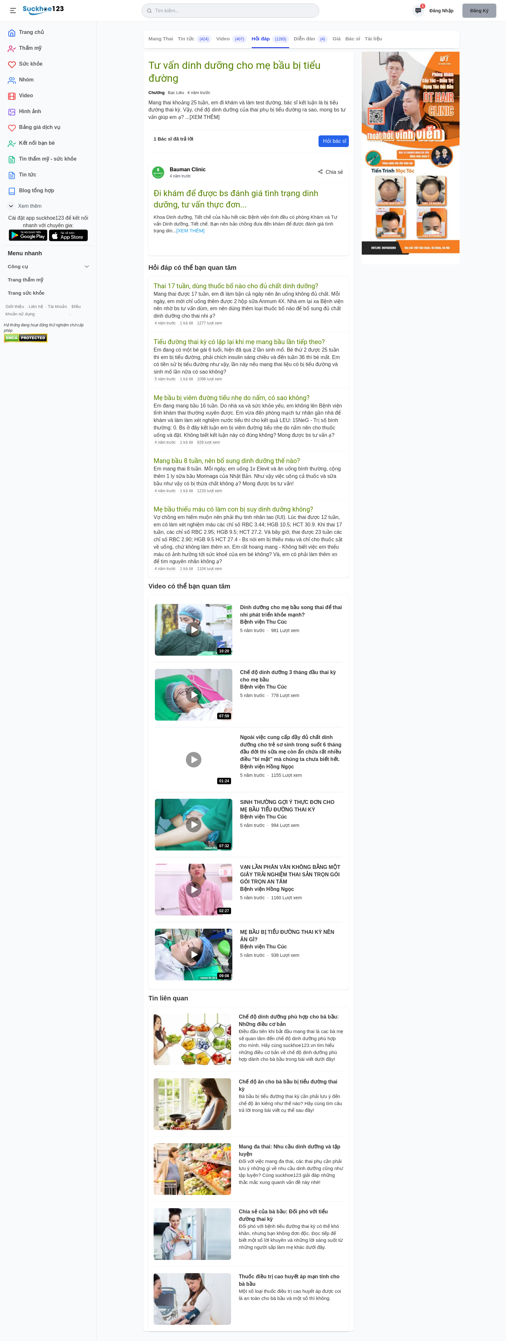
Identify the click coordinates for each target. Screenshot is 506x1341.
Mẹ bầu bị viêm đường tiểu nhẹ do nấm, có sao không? (231, 398)
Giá (337, 38)
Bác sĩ (352, 38)
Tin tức (194, 39)
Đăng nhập (441, 10)
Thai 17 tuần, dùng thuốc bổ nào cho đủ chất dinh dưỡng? (236, 286)
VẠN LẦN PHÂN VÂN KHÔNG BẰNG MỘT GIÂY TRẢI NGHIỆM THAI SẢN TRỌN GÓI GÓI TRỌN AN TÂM (290, 874)
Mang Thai (160, 38)
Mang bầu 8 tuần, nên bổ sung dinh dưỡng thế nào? (227, 461)
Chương (156, 92)
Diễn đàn (311, 39)
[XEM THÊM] (204, 117)
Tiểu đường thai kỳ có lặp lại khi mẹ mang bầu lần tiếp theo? (239, 342)
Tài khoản (57, 306)
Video (231, 39)
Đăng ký (479, 10)
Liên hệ (36, 306)
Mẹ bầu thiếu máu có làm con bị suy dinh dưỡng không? (233, 509)
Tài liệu (373, 38)
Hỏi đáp (270, 39)
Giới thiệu (14, 306)
